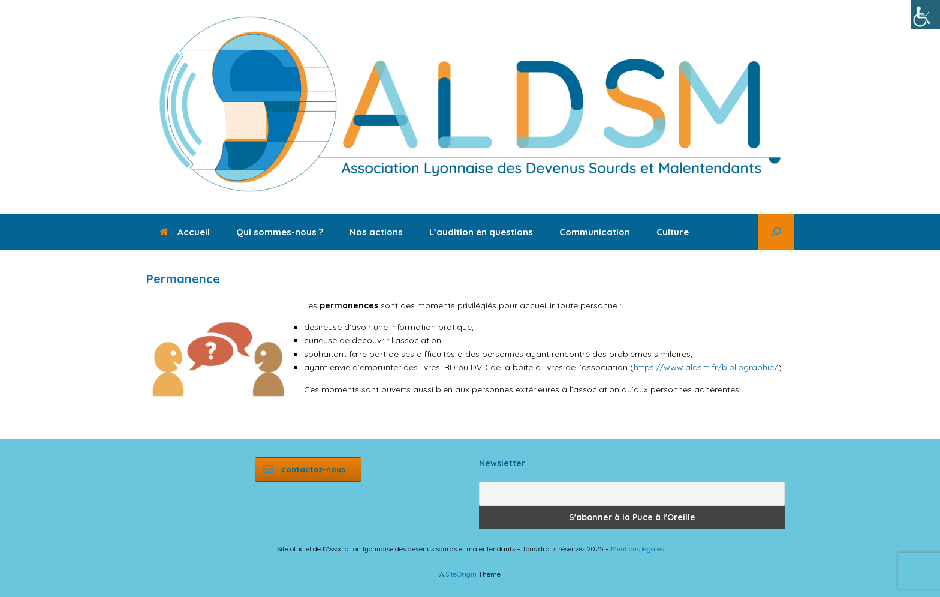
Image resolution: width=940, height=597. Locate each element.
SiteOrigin (461, 573)
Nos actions (376, 232)
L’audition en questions (481, 232)
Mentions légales (637, 548)
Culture (672, 232)
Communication (594, 232)
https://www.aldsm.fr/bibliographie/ (706, 367)
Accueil (184, 232)
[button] (776, 232)
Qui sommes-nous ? (279, 232)
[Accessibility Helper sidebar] (925, 14)
